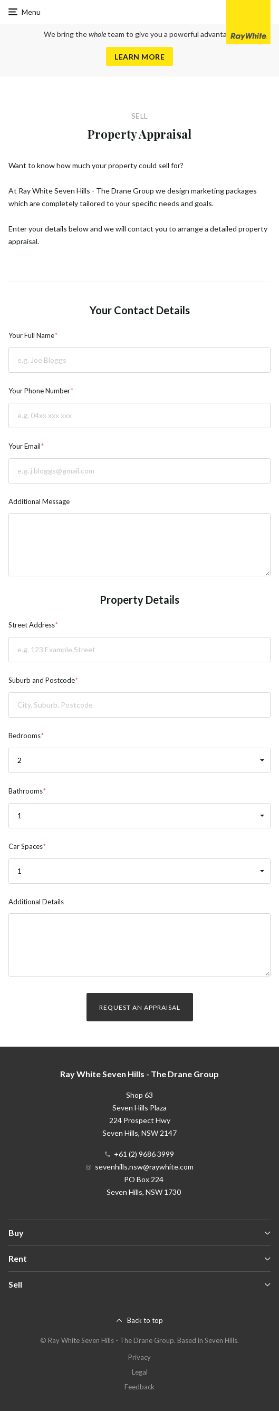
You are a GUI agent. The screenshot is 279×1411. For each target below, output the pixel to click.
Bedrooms (24, 735)
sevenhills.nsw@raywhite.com (144, 1166)
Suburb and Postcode (41, 680)
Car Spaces (25, 846)
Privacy (139, 1357)
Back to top (145, 1320)
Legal (140, 1372)
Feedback (139, 1387)
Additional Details (36, 901)
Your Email (24, 446)
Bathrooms (25, 791)
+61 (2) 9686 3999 (144, 1153)
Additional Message (39, 501)
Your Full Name (31, 335)
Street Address (31, 625)
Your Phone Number (39, 390)
